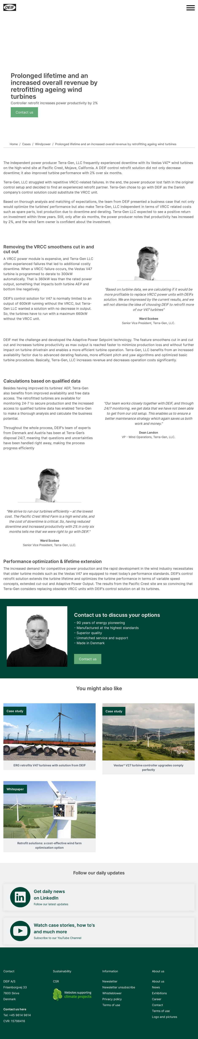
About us (158, 981)
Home (14, 144)
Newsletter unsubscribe (118, 987)
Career (156, 999)
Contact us (24, 112)
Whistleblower (112, 993)
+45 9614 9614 (20, 1015)
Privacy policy (112, 999)
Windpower (43, 144)
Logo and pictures (164, 1017)
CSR (56, 981)
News (156, 987)
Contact (157, 1005)
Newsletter (109, 981)
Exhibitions (159, 993)
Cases (26, 144)
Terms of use (111, 1005)
